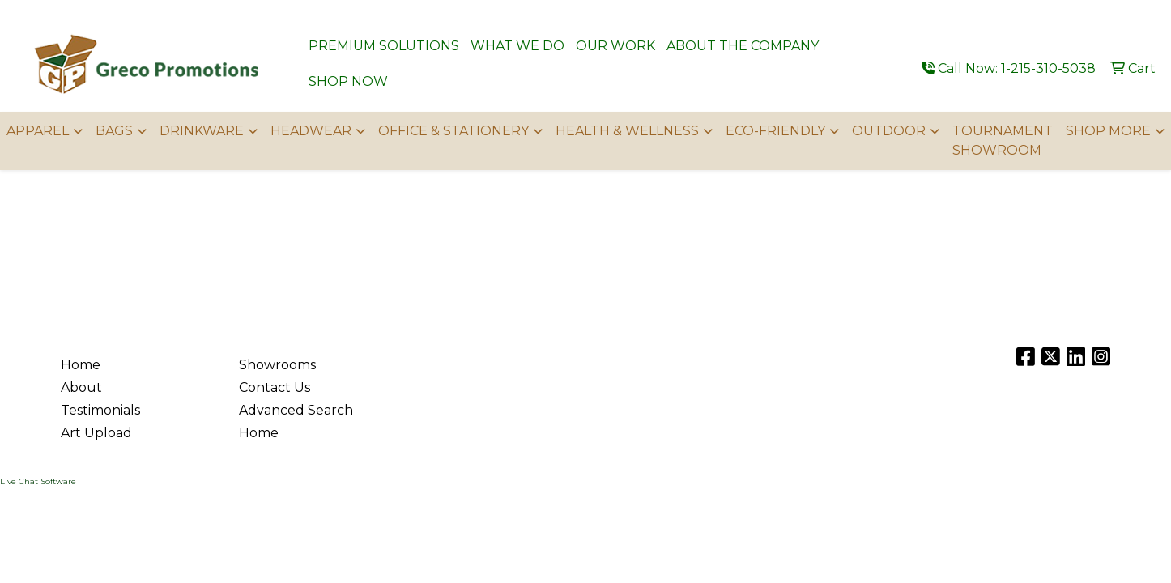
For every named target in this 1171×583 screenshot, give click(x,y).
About (81, 387)
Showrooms (277, 364)
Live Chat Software (38, 481)
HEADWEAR (310, 130)
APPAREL (37, 130)
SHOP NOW (348, 81)
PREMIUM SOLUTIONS (384, 45)
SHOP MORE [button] (1108, 130)
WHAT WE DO (517, 45)
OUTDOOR (889, 130)
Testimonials (100, 410)
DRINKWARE (202, 130)
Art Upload (96, 432)
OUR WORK (615, 45)
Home (80, 364)
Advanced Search (296, 410)
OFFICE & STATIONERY (453, 130)
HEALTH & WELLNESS (627, 130)
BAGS (114, 130)
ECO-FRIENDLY (775, 130)
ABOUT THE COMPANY (742, 45)
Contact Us (274, 387)
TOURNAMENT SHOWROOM (1002, 140)
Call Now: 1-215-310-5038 (1009, 68)
